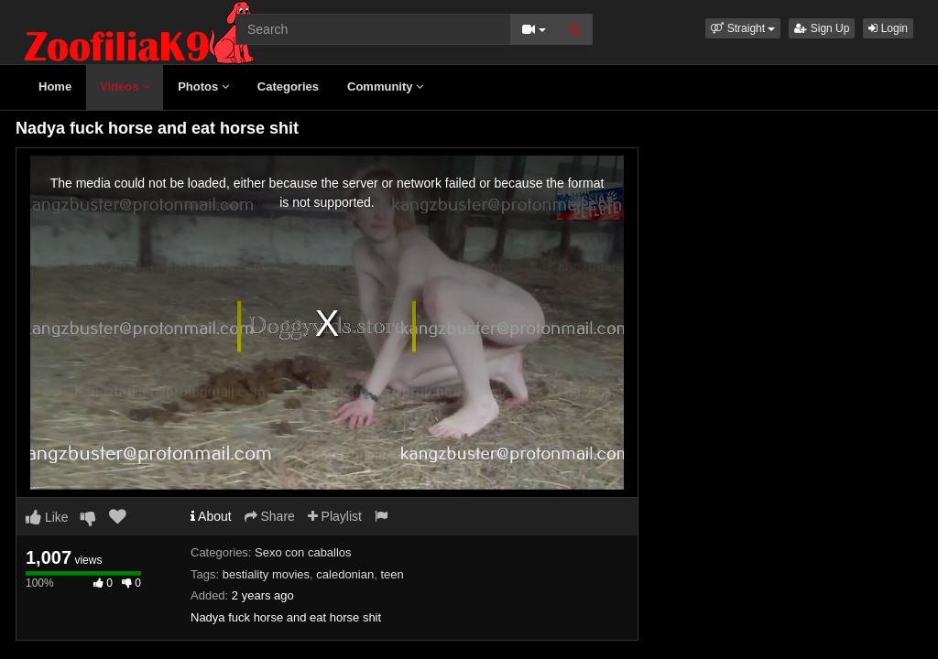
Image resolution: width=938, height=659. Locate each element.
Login (888, 28)
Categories (288, 86)
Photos (203, 86)
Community (385, 86)
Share (270, 516)
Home (54, 86)
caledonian (345, 574)
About (211, 516)
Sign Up (821, 28)
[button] (742, 28)
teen (391, 574)
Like (47, 517)
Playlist (335, 516)
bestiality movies (266, 574)
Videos (124, 86)
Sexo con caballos (303, 552)
